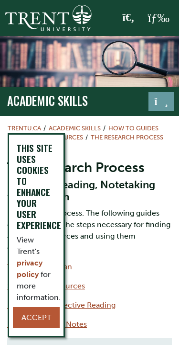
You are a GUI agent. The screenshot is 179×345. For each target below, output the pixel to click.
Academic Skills (47, 100)
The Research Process (127, 137)
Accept (36, 317)
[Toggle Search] (128, 18)
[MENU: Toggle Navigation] (158, 18)
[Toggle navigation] (161, 101)
